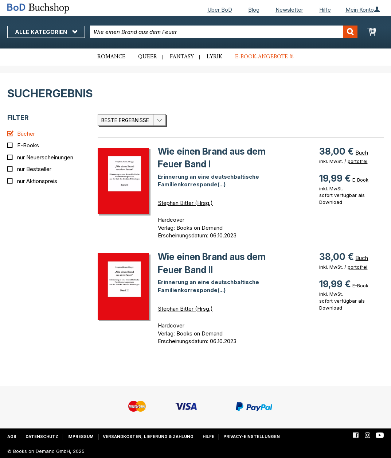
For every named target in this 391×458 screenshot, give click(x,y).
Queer (147, 57)
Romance (111, 57)
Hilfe (325, 9)
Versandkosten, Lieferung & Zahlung (148, 436)
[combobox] (223, 32)
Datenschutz (42, 436)
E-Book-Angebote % (264, 57)
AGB (11, 436)
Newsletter (289, 9)
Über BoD (219, 9)
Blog (253, 9)
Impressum (80, 436)
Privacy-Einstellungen (251, 436)
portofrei (357, 161)
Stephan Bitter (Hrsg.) (185, 202)
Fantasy (182, 57)
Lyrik (214, 57)
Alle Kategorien (46, 31)
